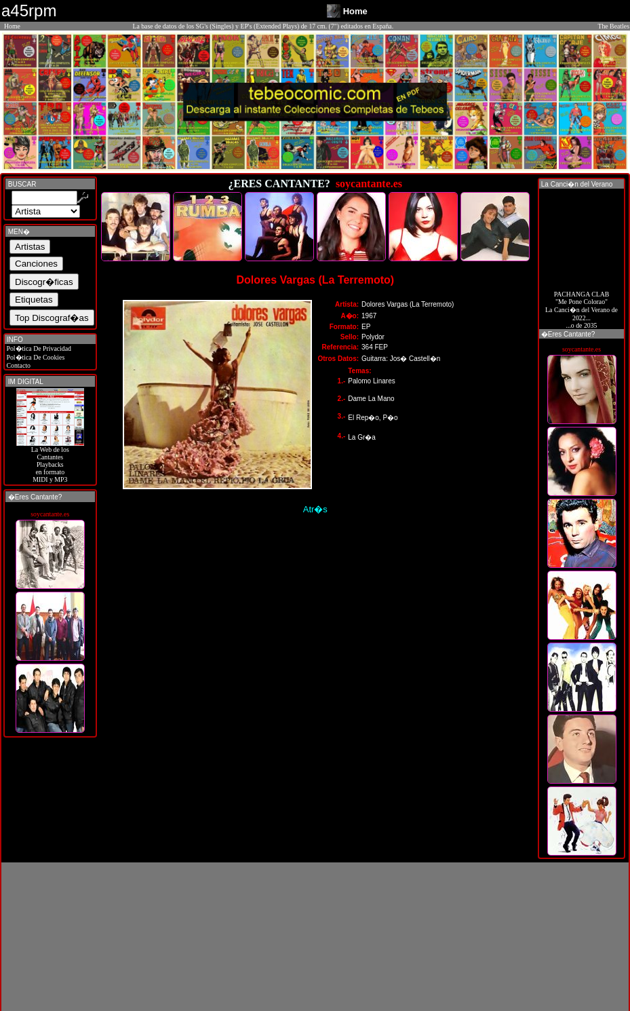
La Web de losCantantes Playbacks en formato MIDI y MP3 (50, 461)
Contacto (18, 365)
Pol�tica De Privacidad (38, 348)
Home (12, 26)
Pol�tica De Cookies (34, 357)
